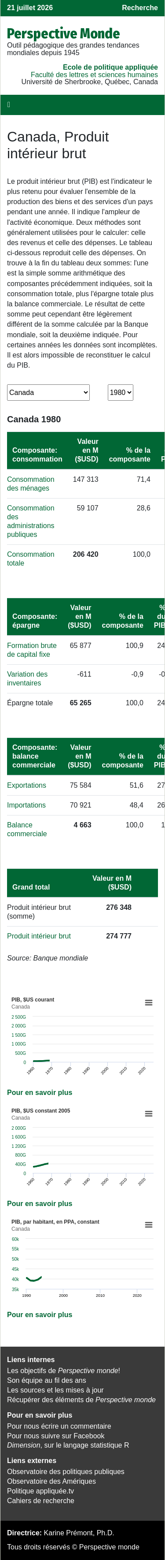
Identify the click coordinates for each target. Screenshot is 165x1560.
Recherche (140, 7)
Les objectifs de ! (63, 1370)
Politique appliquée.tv (40, 1491)
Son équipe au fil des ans (46, 1380)
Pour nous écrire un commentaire (59, 1426)
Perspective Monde (63, 33)
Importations (26, 805)
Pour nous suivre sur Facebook (55, 1436)
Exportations (26, 785)
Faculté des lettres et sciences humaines (94, 74)
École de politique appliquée (110, 67)
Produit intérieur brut (39, 936)
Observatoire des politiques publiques (66, 1471)
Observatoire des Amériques (51, 1481)
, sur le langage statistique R (68, 1445)
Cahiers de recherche (40, 1500)
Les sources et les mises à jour (55, 1390)
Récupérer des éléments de (81, 1400)
